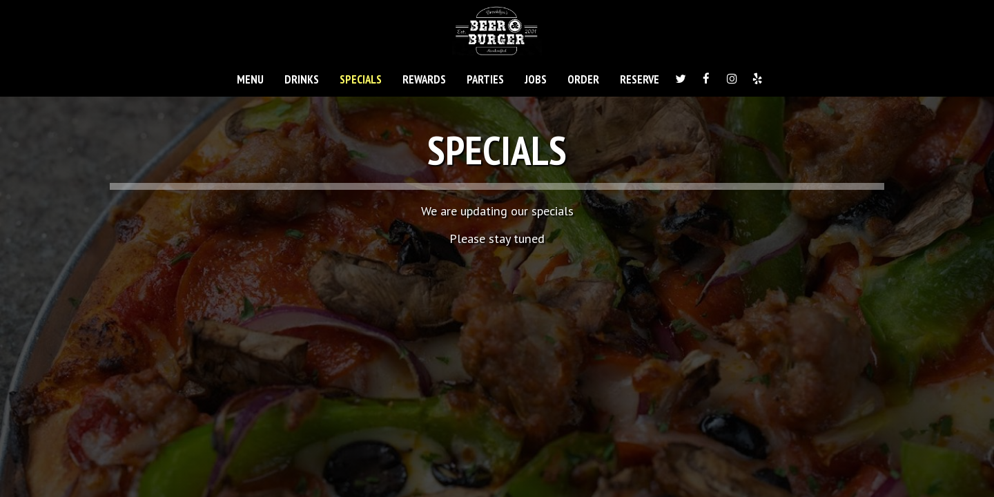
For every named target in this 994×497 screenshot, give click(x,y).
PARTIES (485, 79)
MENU (250, 79)
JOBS (536, 79)
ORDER (583, 79)
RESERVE (639, 79)
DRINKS (301, 79)
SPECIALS (361, 79)
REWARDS (424, 79)
